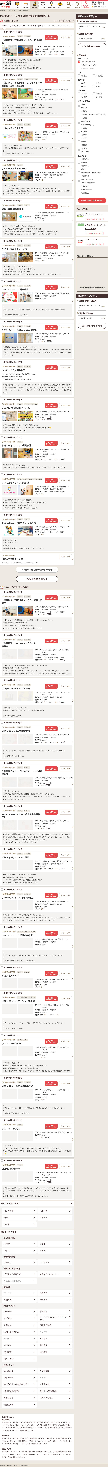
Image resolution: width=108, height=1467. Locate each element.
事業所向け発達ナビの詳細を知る (92, 287)
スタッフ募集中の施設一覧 (64, 21)
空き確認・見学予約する (51, 37)
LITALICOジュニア (94, 239)
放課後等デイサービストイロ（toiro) (95, 227)
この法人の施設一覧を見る (94, 219)
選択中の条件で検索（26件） (92, 200)
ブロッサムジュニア (94, 214)
